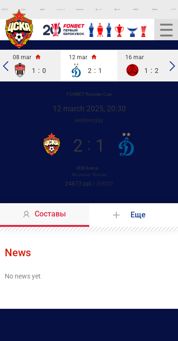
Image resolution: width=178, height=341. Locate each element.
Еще (138, 214)
